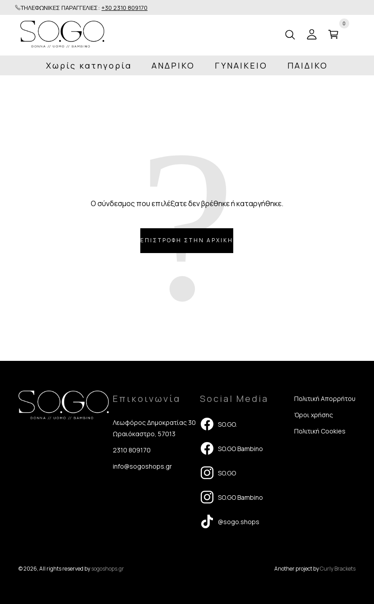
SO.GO (218, 473)
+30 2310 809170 (125, 8)
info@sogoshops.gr (142, 466)
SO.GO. (218, 424)
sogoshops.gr (107, 568)
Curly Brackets (338, 568)
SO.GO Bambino (231, 448)
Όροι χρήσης (313, 414)
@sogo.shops (229, 521)
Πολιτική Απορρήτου (325, 398)
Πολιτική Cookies (320, 431)
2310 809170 (132, 450)
